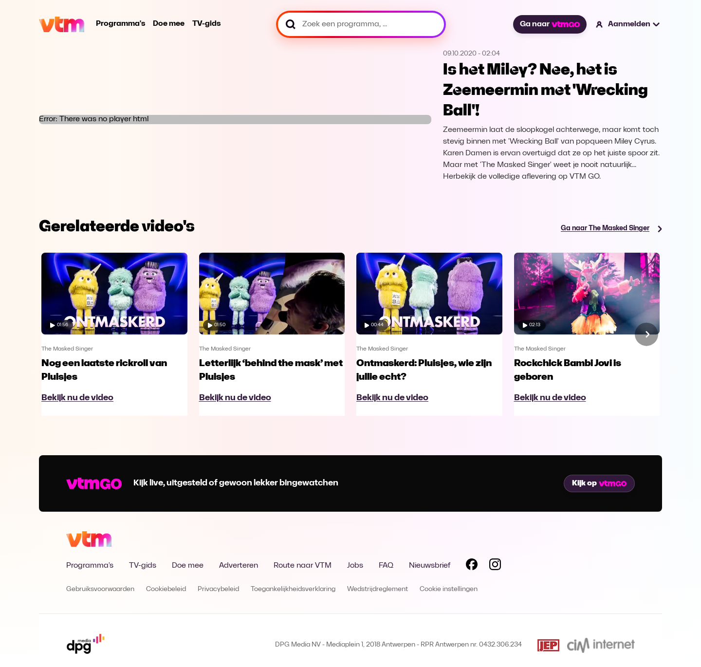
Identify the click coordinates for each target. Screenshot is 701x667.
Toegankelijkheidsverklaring (293, 589)
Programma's (120, 24)
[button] (628, 24)
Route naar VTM (303, 566)
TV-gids (206, 24)
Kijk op (599, 483)
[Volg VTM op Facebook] (472, 566)
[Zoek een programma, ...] (361, 24)
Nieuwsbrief (429, 566)
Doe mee (168, 24)
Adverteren (238, 566)
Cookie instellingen (449, 589)
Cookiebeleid (166, 589)
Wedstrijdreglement (377, 589)
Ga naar (549, 24)
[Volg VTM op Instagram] (495, 566)
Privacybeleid (218, 589)
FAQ (386, 566)
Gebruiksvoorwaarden (100, 589)
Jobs (355, 566)
